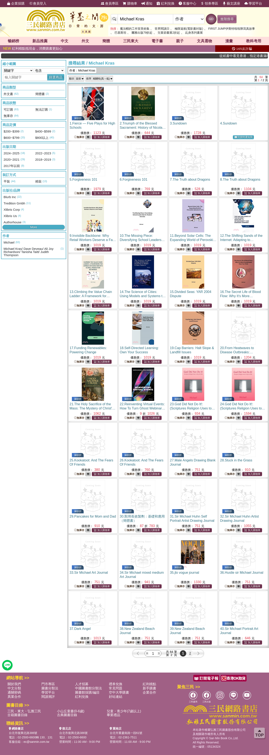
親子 (180, 41)
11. (193, 240)
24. (242, 408)
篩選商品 (55, 77)
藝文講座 (231, 3)
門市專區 (48, 684)
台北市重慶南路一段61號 (126, 733)
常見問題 (115, 688)
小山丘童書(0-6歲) (70, 711)
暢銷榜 (13, 41)
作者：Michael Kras (82, 70)
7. (190, 179)
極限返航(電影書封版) (189, 28)
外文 (85, 41)
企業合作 (149, 692)
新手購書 (149, 688)
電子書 (157, 41)
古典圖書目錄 (67, 715)
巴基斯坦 (120, 32)
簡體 (106, 41)
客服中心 (187, 3)
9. (93, 240)
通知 (146, 3)
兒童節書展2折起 (169, 32)
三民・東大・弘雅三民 (24, 711)
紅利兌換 (165, 3)
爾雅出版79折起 (142, 32)
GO (211, 19)
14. (143, 296)
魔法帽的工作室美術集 (134, 28)
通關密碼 (14, 692)
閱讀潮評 (48, 696)
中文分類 (14, 688)
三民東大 (130, 41)
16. (241, 296)
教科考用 (253, 41)
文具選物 (204, 41)
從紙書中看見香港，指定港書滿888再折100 (254, 56)
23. (192, 408)
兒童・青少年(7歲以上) (124, 711)
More (33, 227)
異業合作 (14, 696)
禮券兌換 (115, 684)
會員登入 (37, 3)
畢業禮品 (113, 715)
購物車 (130, 3)
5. (83, 179)
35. (184, 572)
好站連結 (115, 696)
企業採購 (16, 3)
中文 (64, 41)
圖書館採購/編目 (87, 692)
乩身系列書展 (194, 32)
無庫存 (79, 137)
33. (89, 572)
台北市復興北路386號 (23, 733)
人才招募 (81, 684)
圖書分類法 (49, 688)
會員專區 (110, 3)
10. (143, 240)
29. (93, 516)
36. (241, 572)
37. (80, 628)
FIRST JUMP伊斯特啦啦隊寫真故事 (231, 28)
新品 (39, 41)
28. (236, 460)
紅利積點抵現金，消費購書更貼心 (32, 48)
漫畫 (229, 41)
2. (143, 128)
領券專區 (209, 3)
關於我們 (14, 684)
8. (240, 179)
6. (134, 179)
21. (92, 408)
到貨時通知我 (244, 137)
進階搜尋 (227, 19)
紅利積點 (149, 684)
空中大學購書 (119, 692)
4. (228, 123)
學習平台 (253, 3)
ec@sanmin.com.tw (36, 741)
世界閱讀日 (162, 28)
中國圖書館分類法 (88, 688)
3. (178, 123)
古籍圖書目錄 (17, 715)
